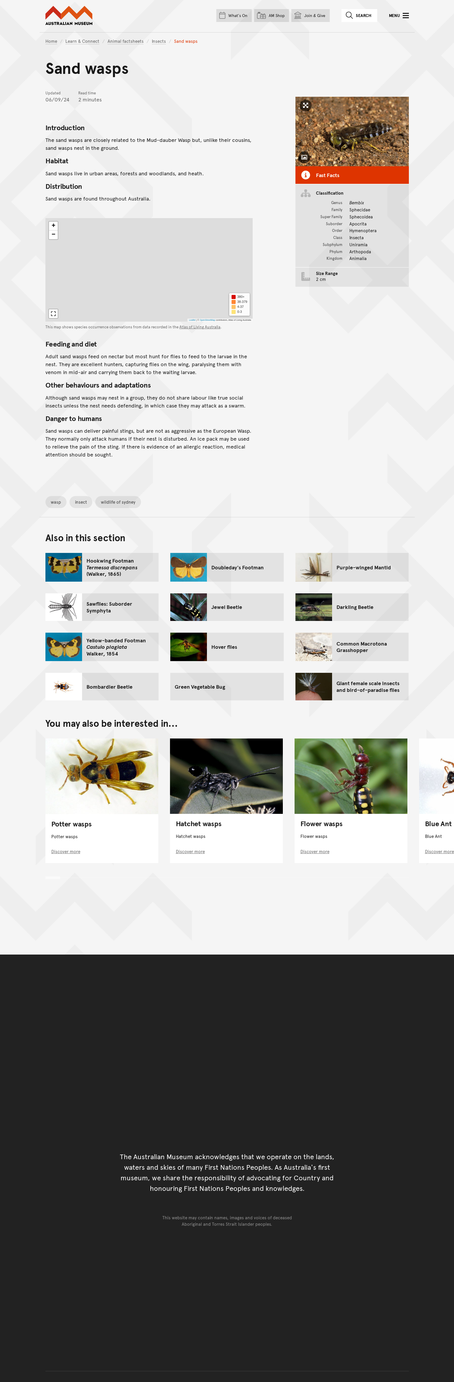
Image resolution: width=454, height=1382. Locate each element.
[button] (53, 226)
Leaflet (192, 320)
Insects (159, 41)
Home (51, 41)
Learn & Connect (82, 41)
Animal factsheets (126, 41)
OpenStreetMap (207, 320)
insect (81, 502)
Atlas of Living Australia (199, 327)
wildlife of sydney (118, 502)
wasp (56, 502)
